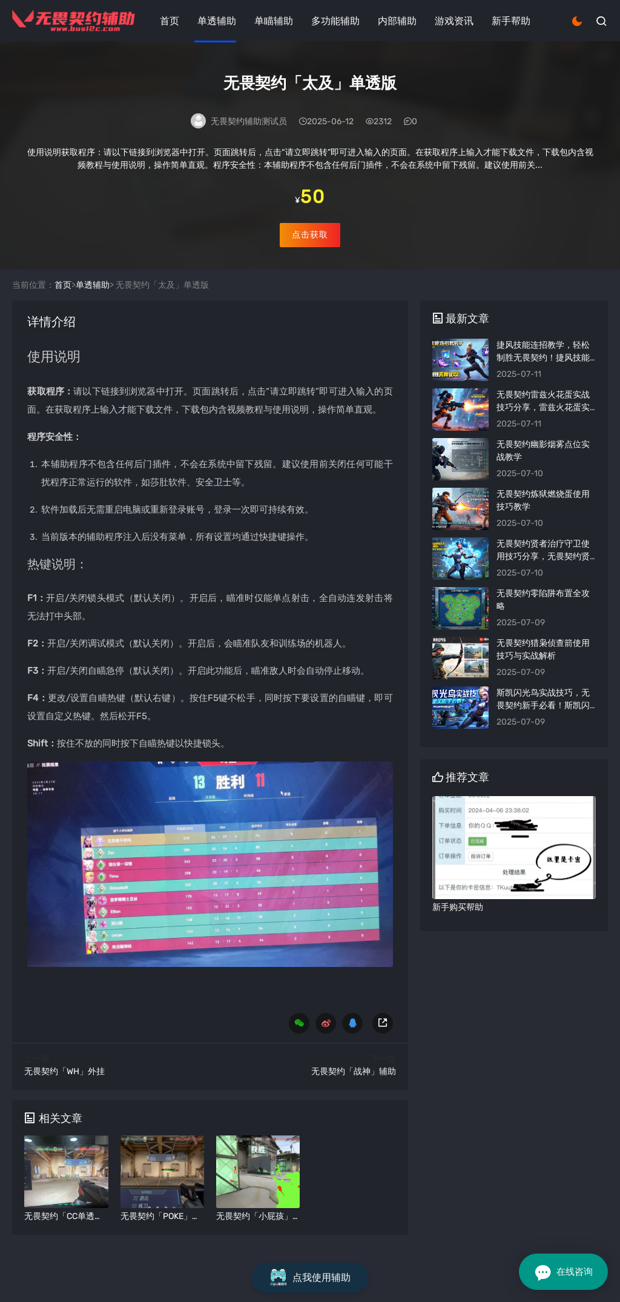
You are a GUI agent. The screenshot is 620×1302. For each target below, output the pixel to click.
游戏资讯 (454, 21)
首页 (169, 21)
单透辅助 (216, 21)
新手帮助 (511, 21)
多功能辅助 (335, 21)
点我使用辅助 (310, 1278)
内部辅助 (397, 21)
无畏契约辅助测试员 (249, 123)
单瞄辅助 (273, 21)
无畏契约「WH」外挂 (64, 1088)
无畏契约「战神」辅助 (353, 1088)
